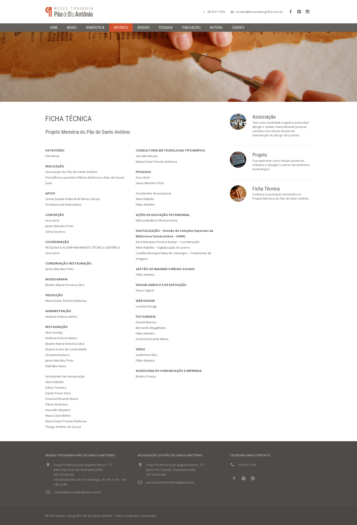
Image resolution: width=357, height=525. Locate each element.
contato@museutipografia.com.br (259, 12)
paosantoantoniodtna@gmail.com (170, 482)
